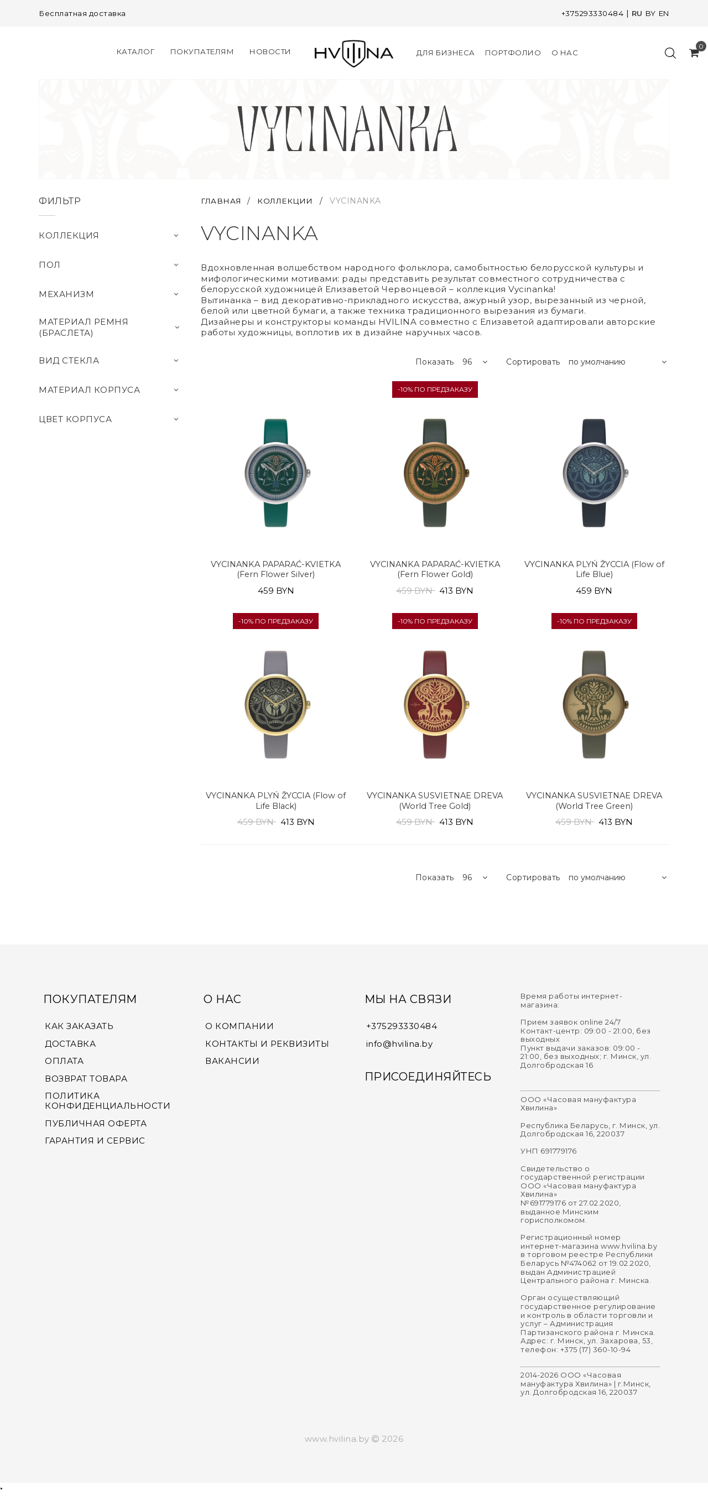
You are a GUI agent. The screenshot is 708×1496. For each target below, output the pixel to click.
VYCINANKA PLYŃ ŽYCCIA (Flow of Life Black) (275, 802)
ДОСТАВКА (70, 1046)
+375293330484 (588, 13)
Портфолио (513, 52)
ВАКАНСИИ (232, 1064)
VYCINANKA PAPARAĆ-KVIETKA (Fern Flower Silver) (275, 570)
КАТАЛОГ (136, 51)
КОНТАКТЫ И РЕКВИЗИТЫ (267, 1046)
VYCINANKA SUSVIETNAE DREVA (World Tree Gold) (435, 802)
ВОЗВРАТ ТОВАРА (86, 1082)
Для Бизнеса (446, 52)
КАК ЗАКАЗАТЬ (79, 1028)
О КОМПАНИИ (239, 1028)
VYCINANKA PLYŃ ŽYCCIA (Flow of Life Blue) (594, 570)
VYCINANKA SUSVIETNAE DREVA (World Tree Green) (594, 802)
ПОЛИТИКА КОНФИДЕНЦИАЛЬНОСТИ (107, 1104)
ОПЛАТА (64, 1064)
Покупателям (202, 51)
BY (648, 13)
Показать (434, 362)
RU (634, 13)
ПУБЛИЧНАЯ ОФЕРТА (96, 1127)
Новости (270, 51)
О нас (565, 52)
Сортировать (533, 362)
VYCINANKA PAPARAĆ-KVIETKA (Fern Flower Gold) (435, 570)
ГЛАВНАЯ (223, 201)
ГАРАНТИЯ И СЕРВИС (95, 1145)
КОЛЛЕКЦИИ (288, 201)
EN (663, 13)
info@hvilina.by (399, 1046)
